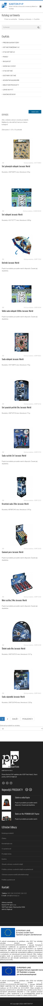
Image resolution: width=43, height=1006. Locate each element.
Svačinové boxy (9, 94)
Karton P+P (16, 4)
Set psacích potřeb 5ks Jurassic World (16, 407)
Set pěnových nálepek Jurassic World (16, 166)
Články (4, 838)
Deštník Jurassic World (10, 262)
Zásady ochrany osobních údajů (12, 864)
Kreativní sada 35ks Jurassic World (15, 503)
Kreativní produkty (11, 85)
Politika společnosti (8, 880)
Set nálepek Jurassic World (12, 214)
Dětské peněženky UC (11, 47)
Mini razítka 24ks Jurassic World (14, 600)
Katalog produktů (8, 833)
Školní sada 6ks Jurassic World (13, 648)
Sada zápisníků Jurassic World (13, 696)
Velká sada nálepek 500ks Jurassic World (17, 310)
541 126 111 (11, 893)
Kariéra (4, 859)
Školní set (7, 61)
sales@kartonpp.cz (13, 895)
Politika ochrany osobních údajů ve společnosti (17, 869)
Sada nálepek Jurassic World (13, 359)
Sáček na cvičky (9, 66)
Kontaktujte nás (7, 843)
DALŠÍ (15, 719)
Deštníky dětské (9, 75)
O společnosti (6, 849)
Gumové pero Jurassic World (12, 552)
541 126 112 (22, 893)
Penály (5, 57)
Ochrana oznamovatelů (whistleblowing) (15, 874)
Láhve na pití (8, 90)
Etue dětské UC (9, 52)
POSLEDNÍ (27, 719)
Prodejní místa (6, 854)
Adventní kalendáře (11, 80)
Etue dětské (8, 71)
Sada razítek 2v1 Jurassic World (14, 455)
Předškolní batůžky (11, 43)
